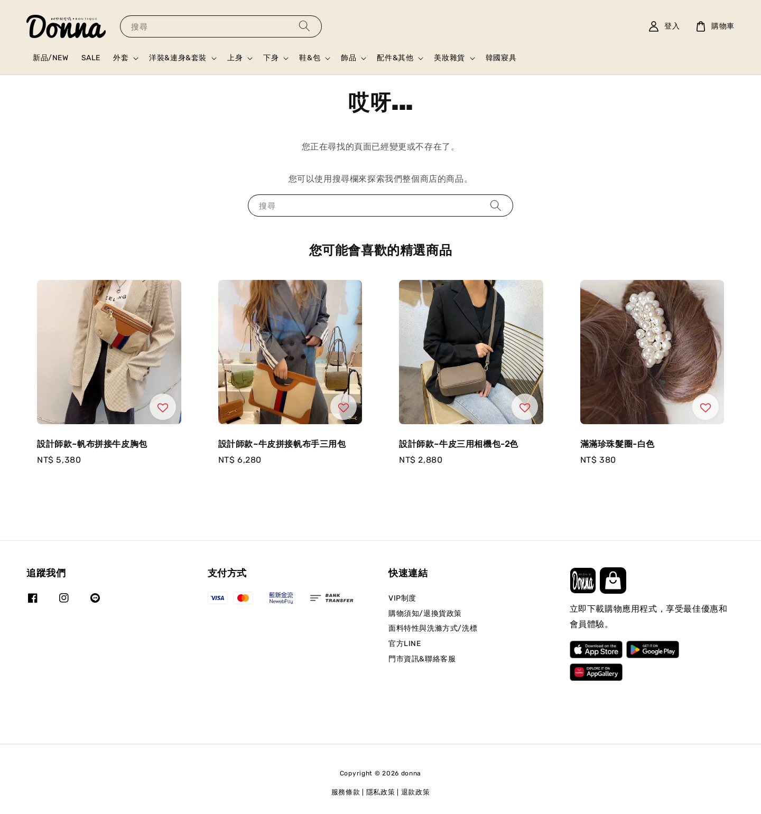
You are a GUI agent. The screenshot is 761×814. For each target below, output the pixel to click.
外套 (120, 57)
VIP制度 (402, 598)
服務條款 (345, 792)
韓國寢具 (501, 57)
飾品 (348, 57)
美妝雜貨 (449, 57)
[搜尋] (304, 26)
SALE (90, 57)
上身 (235, 57)
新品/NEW (51, 57)
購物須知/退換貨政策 (425, 613)
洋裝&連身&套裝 (178, 57)
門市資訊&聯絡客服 (422, 658)
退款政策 (415, 792)
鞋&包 (309, 57)
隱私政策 (380, 792)
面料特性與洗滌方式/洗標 (432, 628)
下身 (271, 57)
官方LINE (404, 643)
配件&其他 (395, 57)
